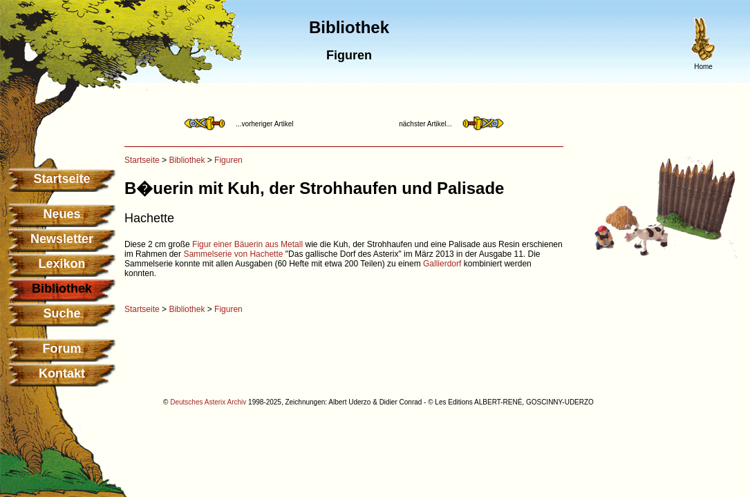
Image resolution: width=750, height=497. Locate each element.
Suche (61, 313)
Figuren (228, 160)
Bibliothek (187, 160)
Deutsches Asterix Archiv (208, 402)
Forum (62, 348)
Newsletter (61, 239)
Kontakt (62, 373)
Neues (61, 214)
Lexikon (61, 264)
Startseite (61, 179)
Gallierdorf (442, 264)
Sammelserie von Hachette (233, 254)
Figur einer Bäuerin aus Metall (247, 244)
